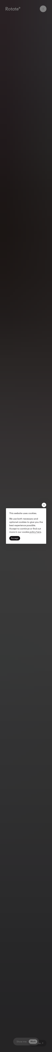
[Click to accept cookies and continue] (14, 538)
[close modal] (44, 505)
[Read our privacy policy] (35, 532)
